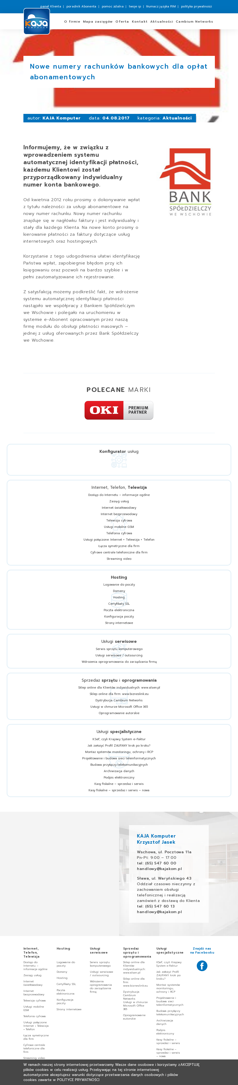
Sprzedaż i (137, 952)
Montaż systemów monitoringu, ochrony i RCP (119, 752)
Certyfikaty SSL (119, 604)
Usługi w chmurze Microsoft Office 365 (119, 707)
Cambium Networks (194, 21)
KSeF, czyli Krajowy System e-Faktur (119, 739)
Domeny (119, 591)
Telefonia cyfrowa (119, 533)
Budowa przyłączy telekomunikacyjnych (119, 765)
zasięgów (98, 21)
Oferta (122, 21)
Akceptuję (189, 1064)
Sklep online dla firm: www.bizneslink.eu (119, 694)
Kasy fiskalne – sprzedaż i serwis (119, 784)
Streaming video (119, 559)
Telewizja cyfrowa (119, 520)
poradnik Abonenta (81, 6)
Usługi (99, 950)
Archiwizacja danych (119, 771)
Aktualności (161, 21)
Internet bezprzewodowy (119, 514)
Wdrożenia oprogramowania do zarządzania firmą (119, 662)
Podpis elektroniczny (119, 777)
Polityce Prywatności (78, 1079)
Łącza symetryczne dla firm (119, 546)
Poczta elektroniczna (119, 610)
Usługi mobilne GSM (119, 527)
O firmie (72, 21)
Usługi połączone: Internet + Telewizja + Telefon (119, 539)
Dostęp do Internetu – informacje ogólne (119, 495)
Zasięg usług (119, 501)
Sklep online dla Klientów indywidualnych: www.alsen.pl (119, 687)
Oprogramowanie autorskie (119, 713)
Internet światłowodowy (119, 508)
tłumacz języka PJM (161, 6)
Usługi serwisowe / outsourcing (119, 655)
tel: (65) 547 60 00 (156, 863)
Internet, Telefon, (31, 952)
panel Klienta (50, 6)
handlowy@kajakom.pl (159, 869)
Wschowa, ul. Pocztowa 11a (164, 852)
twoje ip (135, 6)
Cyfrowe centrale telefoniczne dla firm (119, 552)
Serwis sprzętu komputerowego (119, 649)
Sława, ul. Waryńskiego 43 (164, 878)
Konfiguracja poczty (119, 616)
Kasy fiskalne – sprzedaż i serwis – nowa (119, 790)
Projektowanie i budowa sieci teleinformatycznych (119, 758)
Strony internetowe (119, 623)
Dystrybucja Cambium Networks (119, 700)
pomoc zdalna (113, 6)
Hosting (119, 597)
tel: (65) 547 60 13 (156, 906)
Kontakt (140, 21)
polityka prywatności (196, 6)
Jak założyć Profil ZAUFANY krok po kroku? (119, 745)
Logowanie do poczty (119, 584)
